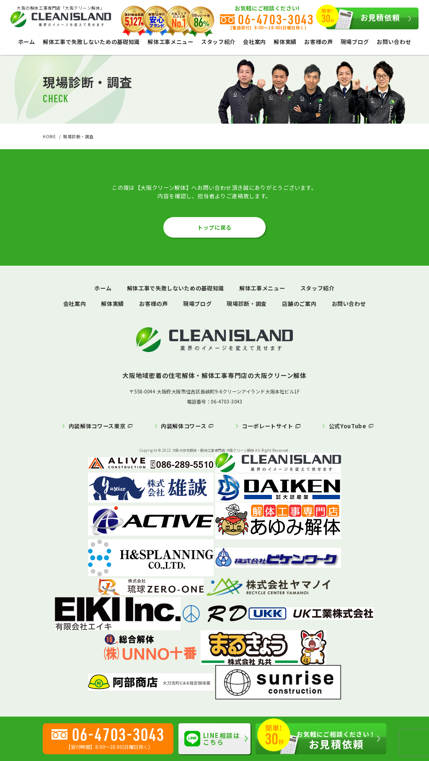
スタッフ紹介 (218, 42)
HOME (49, 137)
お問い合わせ (394, 42)
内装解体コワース (183, 426)
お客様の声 (318, 42)
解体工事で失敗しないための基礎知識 (91, 42)
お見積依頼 (363, 18)
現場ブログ (355, 42)
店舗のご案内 (299, 304)
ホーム (26, 42)
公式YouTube (348, 426)
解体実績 (285, 42)
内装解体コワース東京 (97, 426)
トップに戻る (214, 227)
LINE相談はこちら (212, 739)
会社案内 (254, 42)
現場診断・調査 (247, 304)
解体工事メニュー (170, 42)
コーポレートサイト (267, 426)
